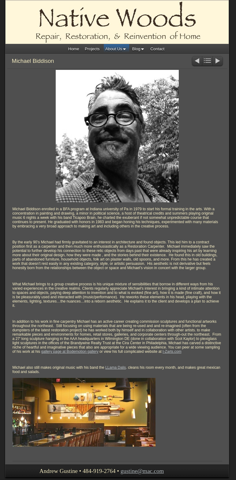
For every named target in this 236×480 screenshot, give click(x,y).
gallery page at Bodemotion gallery (69, 351)
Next (218, 61)
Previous (196, 61)
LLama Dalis (115, 367)
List (207, 61)
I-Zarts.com (172, 351)
